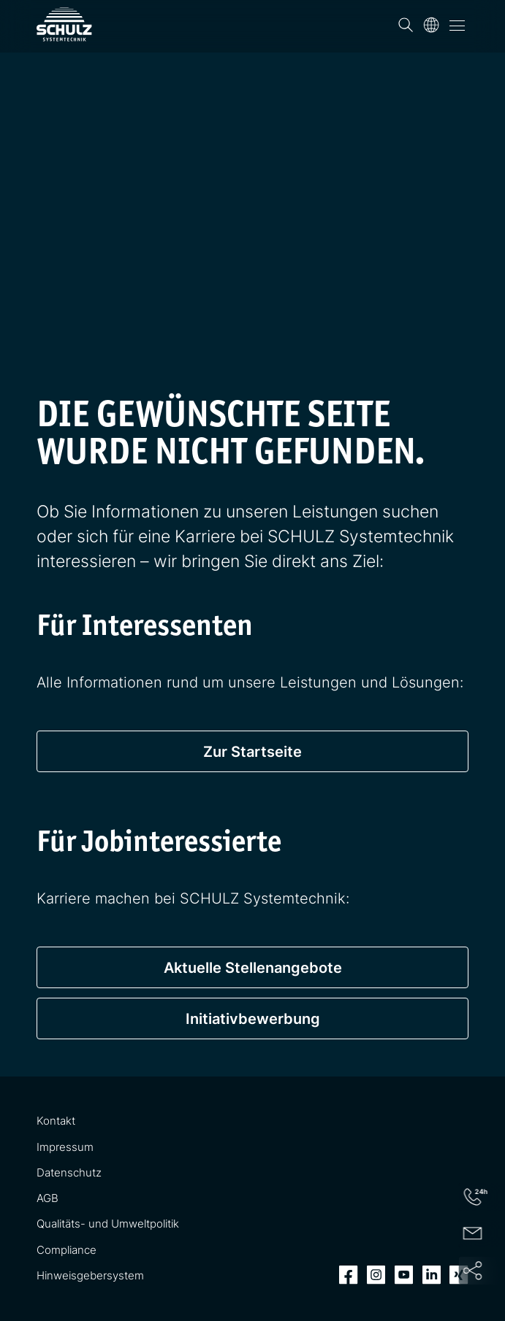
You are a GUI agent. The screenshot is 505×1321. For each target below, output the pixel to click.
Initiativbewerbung (253, 1018)
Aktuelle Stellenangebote (253, 967)
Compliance (66, 1250)
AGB (47, 1198)
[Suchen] (406, 25)
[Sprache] (431, 25)
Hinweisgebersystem (90, 1275)
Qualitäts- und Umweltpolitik (108, 1224)
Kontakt (56, 1121)
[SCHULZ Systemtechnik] (64, 24)
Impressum (65, 1147)
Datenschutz (69, 1172)
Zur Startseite (252, 751)
